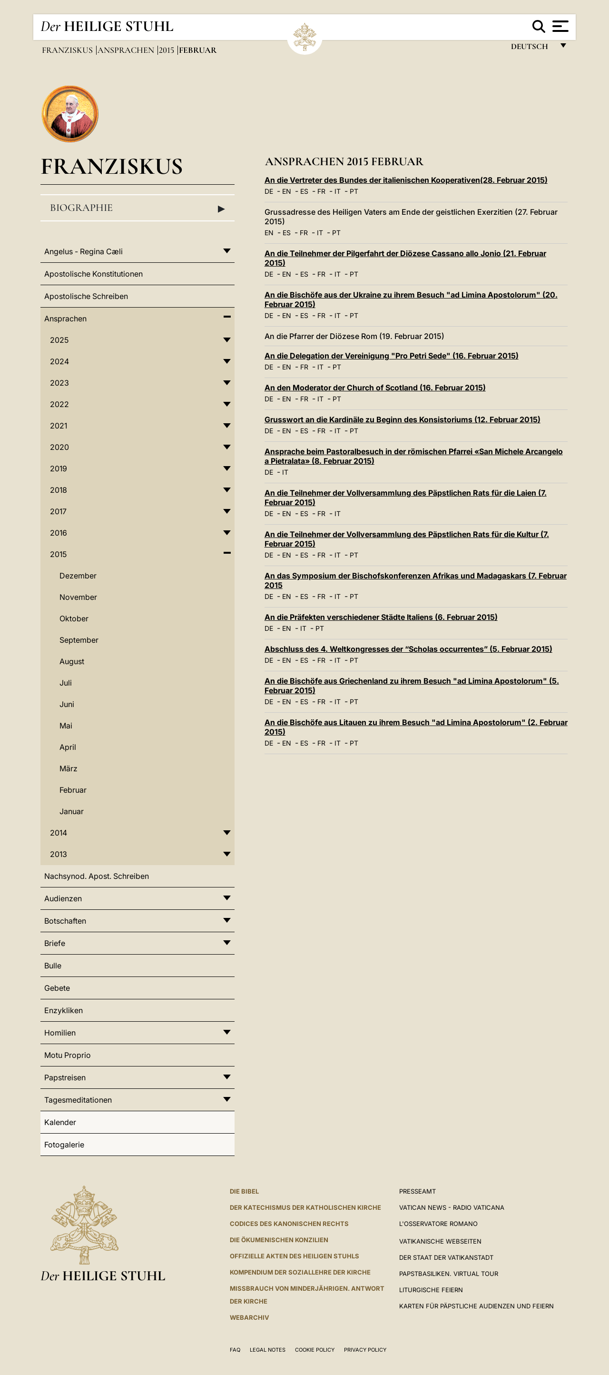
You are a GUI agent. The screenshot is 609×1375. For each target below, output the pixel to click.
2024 (59, 361)
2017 (58, 511)
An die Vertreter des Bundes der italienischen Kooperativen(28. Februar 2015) (406, 180)
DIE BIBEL (244, 1191)
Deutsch (532, 48)
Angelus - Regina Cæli (83, 251)
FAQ (235, 1349)
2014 (58, 832)
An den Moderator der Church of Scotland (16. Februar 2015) (375, 387)
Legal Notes (267, 1349)
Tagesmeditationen (78, 1100)
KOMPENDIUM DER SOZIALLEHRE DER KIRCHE (300, 1272)
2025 (59, 340)
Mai (65, 725)
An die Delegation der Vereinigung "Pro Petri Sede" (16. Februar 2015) (392, 355)
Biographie (137, 208)
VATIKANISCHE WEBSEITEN (440, 1241)
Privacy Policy (365, 1349)
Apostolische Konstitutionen (93, 274)
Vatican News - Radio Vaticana (451, 1207)
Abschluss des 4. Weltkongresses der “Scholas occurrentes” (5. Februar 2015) (408, 649)
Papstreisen (65, 1077)
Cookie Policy (314, 1349)
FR (321, 191)
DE (269, 191)
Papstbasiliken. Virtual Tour (448, 1273)
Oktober (73, 618)
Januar (71, 811)
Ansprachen (127, 50)
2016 (58, 533)
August (71, 661)
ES (304, 191)
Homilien (60, 1032)
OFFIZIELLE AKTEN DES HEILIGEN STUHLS (294, 1256)
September (78, 640)
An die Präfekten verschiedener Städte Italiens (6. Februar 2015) (381, 617)
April (67, 747)
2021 (58, 425)
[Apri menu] (559, 26)
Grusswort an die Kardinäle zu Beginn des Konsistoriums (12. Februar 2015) (402, 419)
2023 (59, 383)
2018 (58, 490)
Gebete (57, 988)
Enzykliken (63, 1010)
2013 (58, 854)
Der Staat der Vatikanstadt (446, 1257)
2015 (167, 50)
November (78, 597)
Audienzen (63, 898)
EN (286, 191)
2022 (59, 404)
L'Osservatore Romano (438, 1223)
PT (354, 191)
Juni (66, 704)
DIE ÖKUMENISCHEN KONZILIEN (279, 1240)
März (68, 768)
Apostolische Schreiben (86, 296)
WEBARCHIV (249, 1317)
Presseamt (417, 1191)
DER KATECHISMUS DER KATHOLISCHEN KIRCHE (305, 1207)
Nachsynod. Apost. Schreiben (96, 876)
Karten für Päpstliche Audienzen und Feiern (476, 1306)
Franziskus (68, 50)
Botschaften (65, 921)
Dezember (78, 575)
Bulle (52, 965)
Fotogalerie (64, 1144)
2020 (59, 447)
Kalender (60, 1122)
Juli (65, 683)
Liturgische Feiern (431, 1290)
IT (337, 191)
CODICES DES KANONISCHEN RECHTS (289, 1223)
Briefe (54, 943)
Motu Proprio (67, 1055)
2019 (58, 468)
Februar (73, 790)
